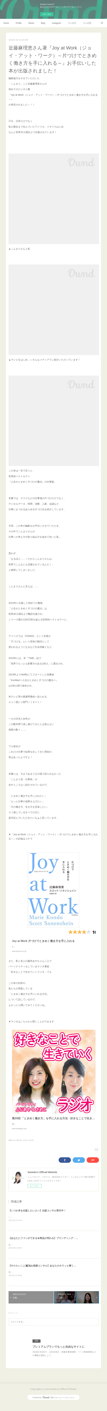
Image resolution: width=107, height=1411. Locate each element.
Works (31, 23)
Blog (43, 23)
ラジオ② (87, 23)
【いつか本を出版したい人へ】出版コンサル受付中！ (37, 1217)
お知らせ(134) (28, 1147)
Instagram (56, 23)
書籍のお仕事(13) (15, 1147)
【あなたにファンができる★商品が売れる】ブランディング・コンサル (47, 1245)
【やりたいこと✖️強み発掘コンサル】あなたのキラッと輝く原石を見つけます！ (52, 1272)
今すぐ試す (47, 14)
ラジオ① (72, 23)
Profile (19, 23)
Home (6, 23)
